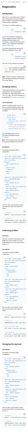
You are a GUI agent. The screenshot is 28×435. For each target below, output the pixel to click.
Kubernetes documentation (18, 97)
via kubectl (5, 147)
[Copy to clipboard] (24, 28)
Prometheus (5, 137)
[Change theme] (4, 2)
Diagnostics (9, 6)
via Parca (5, 235)
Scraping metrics (9, 87)
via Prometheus (7, 102)
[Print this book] (24, 2)
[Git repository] (26, 2)
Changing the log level (11, 344)
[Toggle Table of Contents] (1, 2)
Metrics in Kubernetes (8, 45)
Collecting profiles (10, 230)
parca (7, 244)
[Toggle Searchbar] (6, 2)
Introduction (7, 14)
